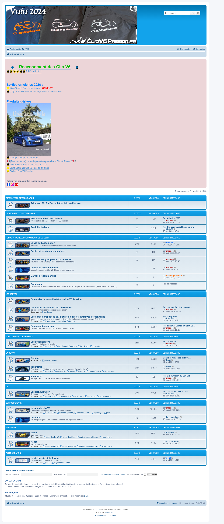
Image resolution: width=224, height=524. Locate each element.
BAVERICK (171, 319)
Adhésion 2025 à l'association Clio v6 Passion (56, 203)
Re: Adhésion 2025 (171, 218)
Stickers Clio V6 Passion (21, 171)
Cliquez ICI (33, 71)
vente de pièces (68, 437)
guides (47, 463)
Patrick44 (170, 432)
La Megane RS (63, 396)
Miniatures (36, 376)
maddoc (170, 220)
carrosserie (60, 371)
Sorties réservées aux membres (48, 251)
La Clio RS (49, 396)
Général (35, 358)
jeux (107, 413)
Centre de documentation (44, 267)
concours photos (65, 413)
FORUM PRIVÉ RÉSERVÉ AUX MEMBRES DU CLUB (27, 238)
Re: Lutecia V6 (169, 341)
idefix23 (169, 229)
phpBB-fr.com (110, 513)
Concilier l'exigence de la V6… (177, 358)
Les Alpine (83, 346)
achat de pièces (68, 446)
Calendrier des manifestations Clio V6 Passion (56, 299)
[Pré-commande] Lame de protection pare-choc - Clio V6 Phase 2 (41, 161)
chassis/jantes (93, 371)
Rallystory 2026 (170, 316)
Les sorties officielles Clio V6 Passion (51, 307)
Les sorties (11, 294)
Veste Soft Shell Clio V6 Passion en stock (29, 168)
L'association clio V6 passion (20, 213)
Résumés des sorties (42, 326)
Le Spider (90, 396)
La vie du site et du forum (45, 458)
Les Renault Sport (40, 392)
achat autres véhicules (87, 446)
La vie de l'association (43, 243)
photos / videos (49, 360)
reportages (97, 413)
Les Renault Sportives (66, 346)
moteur (71, 371)
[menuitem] (25, 49)
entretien (48, 371)
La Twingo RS (104, 396)
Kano (168, 360)
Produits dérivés (40, 227)
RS (7, 387)
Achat (34, 442)
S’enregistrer (26, 470)
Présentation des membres (19, 337)
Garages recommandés (43, 276)
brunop (169, 243)
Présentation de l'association (46, 218)
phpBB (97, 509)
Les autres (96, 346)
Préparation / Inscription (54, 321)
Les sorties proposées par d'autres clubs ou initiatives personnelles (68, 316)
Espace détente (14, 403)
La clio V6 (10, 353)
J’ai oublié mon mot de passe (112, 474)
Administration (13, 453)
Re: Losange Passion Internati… (177, 307)
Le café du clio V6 (40, 408)
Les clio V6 (49, 346)
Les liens (35, 417)
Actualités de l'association (20, 198)
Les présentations (40, 341)
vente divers (105, 437)
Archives (47, 312)
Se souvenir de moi (136, 474)
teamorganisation (174, 276)
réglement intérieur (61, 463)
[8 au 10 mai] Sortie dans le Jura (25, 88)
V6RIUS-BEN (172, 442)
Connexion (10, 470)
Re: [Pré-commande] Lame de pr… (178, 227)
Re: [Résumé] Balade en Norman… (179, 326)
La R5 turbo (78, 396)
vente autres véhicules (87, 437)
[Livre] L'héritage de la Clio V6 (24, 157)
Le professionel (172, 417)
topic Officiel (49, 413)
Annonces (36, 284)
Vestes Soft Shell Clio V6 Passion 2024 (28, 164)
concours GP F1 (82, 413)
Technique (36, 366)
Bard (86, 496)
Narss (168, 366)
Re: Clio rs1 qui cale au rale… (176, 392)
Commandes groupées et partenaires (51, 259)
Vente (34, 432)
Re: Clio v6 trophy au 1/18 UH (176, 376)
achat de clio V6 (51, 446)
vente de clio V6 (51, 437)
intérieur (80, 371)
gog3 (168, 458)
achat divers (105, 446)
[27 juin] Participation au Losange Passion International (35, 91)
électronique (108, 371)
